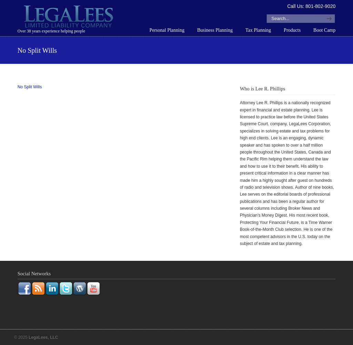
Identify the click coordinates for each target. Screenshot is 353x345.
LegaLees (69, 17)
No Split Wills (30, 87)
